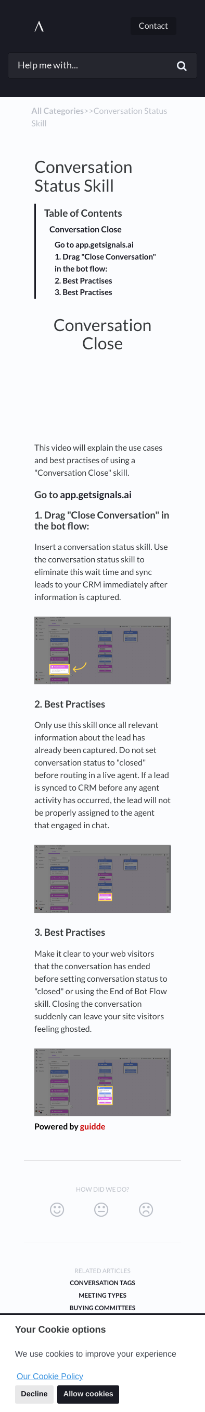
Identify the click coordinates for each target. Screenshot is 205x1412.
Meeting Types (102, 1295)
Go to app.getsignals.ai (94, 245)
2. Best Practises (83, 281)
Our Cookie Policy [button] (50, 1376)
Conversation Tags (102, 1283)
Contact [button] (153, 26)
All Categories (57, 111)
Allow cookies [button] (88, 1394)
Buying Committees (102, 1308)
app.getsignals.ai (96, 494)
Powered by (69, 1127)
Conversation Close (85, 229)
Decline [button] (34, 1394)
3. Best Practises (83, 292)
